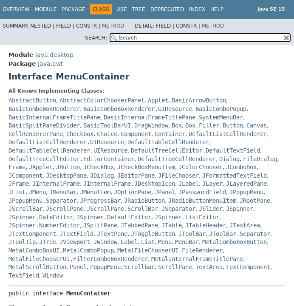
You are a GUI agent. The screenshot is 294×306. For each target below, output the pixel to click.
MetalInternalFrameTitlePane (197, 258)
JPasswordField (202, 192)
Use (121, 9)
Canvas (256, 125)
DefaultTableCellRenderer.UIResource (67, 150)
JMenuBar (62, 192)
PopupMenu (105, 267)
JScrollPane (64, 208)
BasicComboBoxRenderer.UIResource (137, 108)
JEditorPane (136, 175)
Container (170, 133)
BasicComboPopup (220, 108)
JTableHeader (205, 225)
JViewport (74, 241)
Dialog (229, 159)
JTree (47, 241)
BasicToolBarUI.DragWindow (125, 125)
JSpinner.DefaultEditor (113, 217)
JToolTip (22, 241)
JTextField (76, 233)
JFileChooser (178, 175)
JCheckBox (98, 167)
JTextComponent (32, 233)
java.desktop (54, 54)
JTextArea (244, 225)
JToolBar (192, 233)
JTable (171, 225)
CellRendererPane (35, 133)
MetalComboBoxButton (234, 241)
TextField (23, 275)
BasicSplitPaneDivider (44, 125)
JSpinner (239, 208)
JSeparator (178, 208)
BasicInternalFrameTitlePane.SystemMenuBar (173, 117)
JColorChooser (200, 167)
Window (52, 275)
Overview (16, 9)
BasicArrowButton (199, 100)
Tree (138, 9)
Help (216, 9)
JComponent (25, 175)
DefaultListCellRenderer (228, 133)
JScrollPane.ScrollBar (122, 208)
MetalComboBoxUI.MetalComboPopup (61, 250)
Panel (78, 267)
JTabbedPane (139, 225)
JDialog (102, 175)
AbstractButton (32, 100)
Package (73, 9)
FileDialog (260, 159)
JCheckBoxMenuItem (146, 167)
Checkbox (79, 133)
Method (113, 26)
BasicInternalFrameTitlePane (54, 117)
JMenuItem (95, 192)
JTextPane (112, 233)
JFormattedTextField (234, 175)
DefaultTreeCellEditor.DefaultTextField (195, 150)
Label (129, 241)
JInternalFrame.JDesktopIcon (129, 183)
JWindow (105, 241)
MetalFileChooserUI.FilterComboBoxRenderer (78, 258)
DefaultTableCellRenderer (168, 142)
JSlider (211, 208)
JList (16, 192)
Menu (165, 241)
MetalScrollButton (37, 267)
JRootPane (255, 200)
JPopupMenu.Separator (42, 200)
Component (136, 133)
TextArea (209, 267)
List (148, 241)
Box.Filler (202, 125)
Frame (16, 167)
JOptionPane (132, 192)
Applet (158, 100)
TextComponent (248, 267)
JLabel (188, 183)
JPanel (165, 192)
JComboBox (241, 167)
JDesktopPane (66, 175)
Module (46, 9)
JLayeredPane (246, 183)
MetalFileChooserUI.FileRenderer (170, 250)
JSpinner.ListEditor (187, 217)
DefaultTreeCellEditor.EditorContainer (71, 159)
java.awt (50, 63)
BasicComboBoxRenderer (44, 108)
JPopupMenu (246, 192)
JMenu (37, 192)
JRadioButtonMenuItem (202, 200)
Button (233, 125)
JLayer (212, 183)
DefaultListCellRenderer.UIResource (66, 142)
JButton (68, 167)
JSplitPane (100, 225)
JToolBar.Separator (239, 233)
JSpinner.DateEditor (40, 217)
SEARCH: (96, 38)
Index (197, 9)
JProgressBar (100, 200)
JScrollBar (25, 208)
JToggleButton (153, 233)
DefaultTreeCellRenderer (177, 159)
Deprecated (167, 9)
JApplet (41, 167)
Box (177, 125)
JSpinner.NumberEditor (44, 225)
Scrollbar (139, 267)
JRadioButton (144, 200)
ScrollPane (175, 267)
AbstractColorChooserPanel (101, 100)
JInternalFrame (56, 183)
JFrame (18, 183)
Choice (107, 133)
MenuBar (187, 241)
